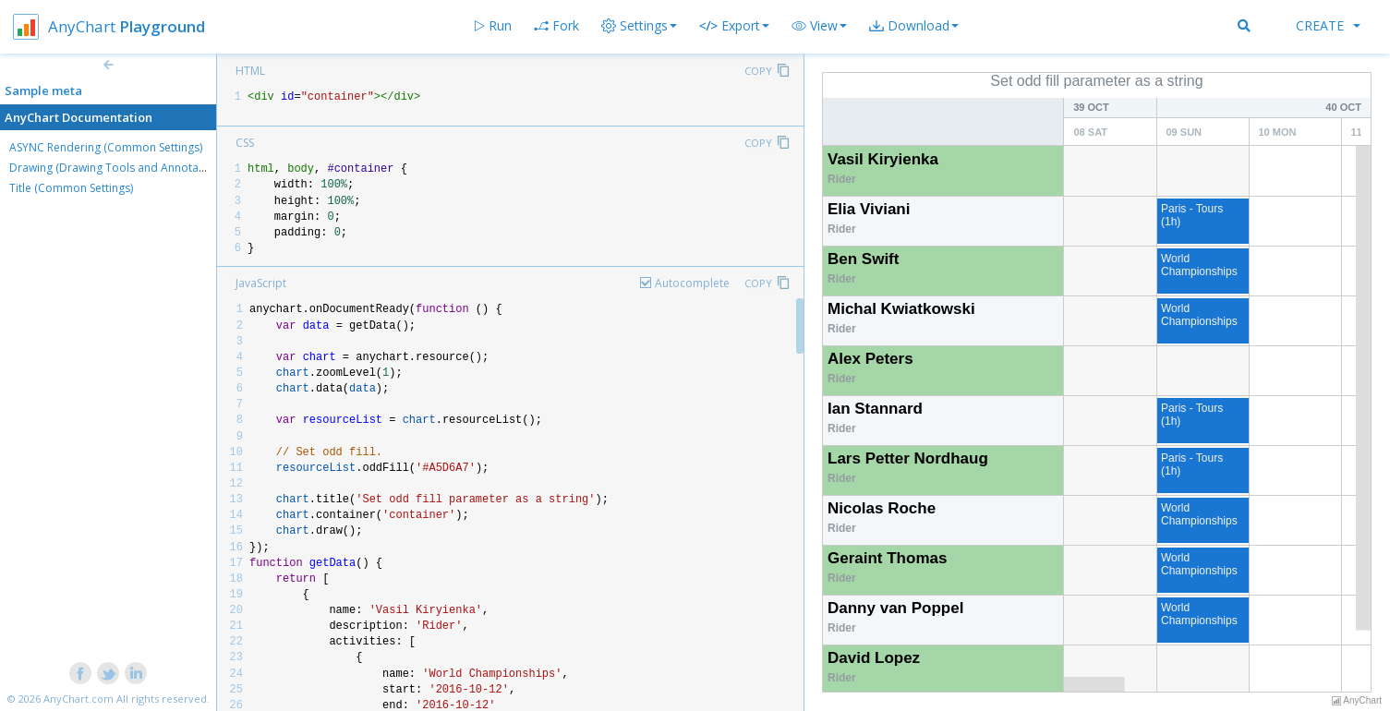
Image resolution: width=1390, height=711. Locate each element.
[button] (819, 26)
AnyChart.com (78, 698)
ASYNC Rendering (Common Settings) (105, 147)
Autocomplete (692, 283)
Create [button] (1328, 25)
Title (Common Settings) (71, 188)
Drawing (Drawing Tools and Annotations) (118, 167)
